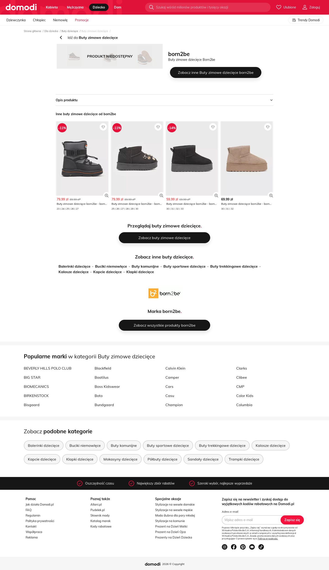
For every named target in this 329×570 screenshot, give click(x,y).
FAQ (29, 510)
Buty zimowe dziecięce (94, 31)
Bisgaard (32, 404)
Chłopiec (39, 20)
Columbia (244, 404)
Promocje (82, 20)
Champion (174, 404)
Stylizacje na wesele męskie (174, 510)
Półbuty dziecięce (163, 459)
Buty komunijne (145, 266)
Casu (169, 395)
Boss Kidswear (107, 386)
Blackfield (103, 368)
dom (117, 7)
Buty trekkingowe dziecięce (234, 266)
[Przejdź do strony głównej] (21, 7)
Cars (169, 386)
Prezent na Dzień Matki (171, 526)
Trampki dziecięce (244, 459)
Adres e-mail (230, 511)
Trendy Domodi (306, 20)
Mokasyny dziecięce (120, 459)
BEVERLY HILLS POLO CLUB (48, 368)
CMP (240, 386)
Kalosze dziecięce (73, 271)
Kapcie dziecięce (107, 271)
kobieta (52, 7)
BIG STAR (32, 377)
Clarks (241, 368)
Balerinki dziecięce (74, 266)
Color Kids (244, 395)
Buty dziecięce (69, 31)
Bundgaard (104, 404)
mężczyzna (75, 7)
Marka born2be (164, 311)
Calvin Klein (175, 368)
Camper (172, 377)
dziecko (99, 7)
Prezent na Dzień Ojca (170, 532)
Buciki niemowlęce (111, 266)
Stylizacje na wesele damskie (175, 504)
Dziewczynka (16, 20)
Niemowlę (60, 20)
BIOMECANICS (36, 386)
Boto (99, 395)
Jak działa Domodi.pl (40, 504)
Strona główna (32, 31)
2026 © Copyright (173, 564)
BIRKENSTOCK (36, 395)
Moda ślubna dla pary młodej (175, 515)
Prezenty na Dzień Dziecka (173, 537)
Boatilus (102, 377)
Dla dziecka (51, 31)
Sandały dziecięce (203, 459)
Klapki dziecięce (140, 271)
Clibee (241, 377)
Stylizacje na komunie (170, 521)
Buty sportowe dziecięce (184, 266)
